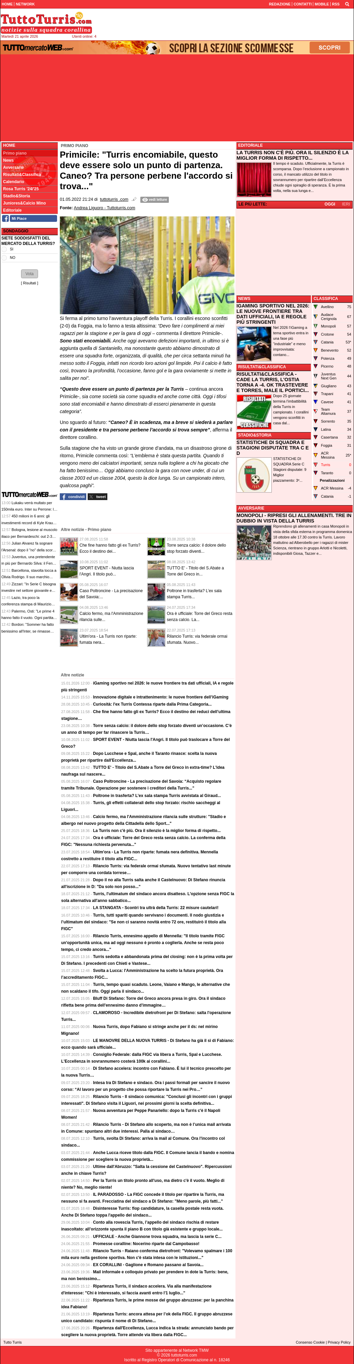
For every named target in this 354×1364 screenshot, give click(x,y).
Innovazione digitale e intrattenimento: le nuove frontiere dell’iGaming (161, 697)
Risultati (29, 283)
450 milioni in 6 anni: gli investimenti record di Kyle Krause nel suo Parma (29, 522)
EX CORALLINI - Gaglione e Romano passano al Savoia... (148, 1264)
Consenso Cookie (310, 1342)
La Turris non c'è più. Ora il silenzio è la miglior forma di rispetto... (157, 830)
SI (11, 249)
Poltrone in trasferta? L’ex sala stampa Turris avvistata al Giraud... (157, 795)
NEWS (244, 298)
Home (9, 145)
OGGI (329, 204)
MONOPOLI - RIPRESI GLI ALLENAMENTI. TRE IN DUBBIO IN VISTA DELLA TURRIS (293, 518)
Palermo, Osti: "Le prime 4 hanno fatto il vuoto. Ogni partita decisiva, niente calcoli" (27, 617)
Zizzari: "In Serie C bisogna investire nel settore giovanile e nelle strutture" (28, 590)
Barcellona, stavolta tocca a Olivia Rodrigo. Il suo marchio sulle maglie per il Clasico (28, 577)
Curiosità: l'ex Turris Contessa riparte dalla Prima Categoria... (152, 704)
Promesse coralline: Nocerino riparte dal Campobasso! (146, 1243)
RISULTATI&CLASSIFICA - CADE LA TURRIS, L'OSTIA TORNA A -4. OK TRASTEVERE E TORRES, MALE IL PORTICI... (272, 382)
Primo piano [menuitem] (14, 153)
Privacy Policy (339, 1342)
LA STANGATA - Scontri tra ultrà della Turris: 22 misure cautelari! (156, 907)
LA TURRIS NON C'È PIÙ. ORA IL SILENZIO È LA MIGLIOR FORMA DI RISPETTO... (292, 155)
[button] (29, 273)
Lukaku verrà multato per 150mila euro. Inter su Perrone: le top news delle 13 (28, 509)
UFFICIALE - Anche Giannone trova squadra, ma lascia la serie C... (157, 1236)
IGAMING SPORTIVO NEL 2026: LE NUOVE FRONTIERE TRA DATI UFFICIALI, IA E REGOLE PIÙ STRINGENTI (272, 314)
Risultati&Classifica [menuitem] (22, 174)
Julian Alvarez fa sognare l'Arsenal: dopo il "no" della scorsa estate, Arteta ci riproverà (28, 550)
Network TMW (196, 1350)
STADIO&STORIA (254, 435)
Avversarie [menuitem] (13, 167)
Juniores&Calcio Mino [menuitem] (24, 203)
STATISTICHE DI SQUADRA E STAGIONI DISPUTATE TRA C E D (272, 448)
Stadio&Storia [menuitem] (16, 196)
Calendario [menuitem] (13, 181)
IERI (346, 204)
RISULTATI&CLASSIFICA (262, 367)
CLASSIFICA (326, 298)
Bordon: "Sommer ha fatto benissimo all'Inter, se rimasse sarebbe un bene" (27, 631)
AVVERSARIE (251, 508)
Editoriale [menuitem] (12, 210)
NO (12, 257)
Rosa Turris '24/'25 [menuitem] (21, 189)
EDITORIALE (250, 145)
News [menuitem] (8, 160)
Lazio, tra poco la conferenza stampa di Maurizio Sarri (26, 604)
